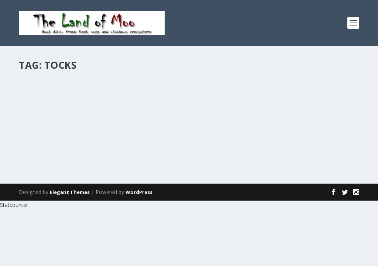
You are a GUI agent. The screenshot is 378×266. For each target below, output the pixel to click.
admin (39, 98)
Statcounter (14, 204)
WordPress (139, 192)
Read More (46, 136)
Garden (88, 98)
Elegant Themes (70, 192)
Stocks (38, 87)
